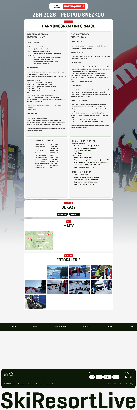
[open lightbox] (39, 240)
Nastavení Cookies (107, 384)
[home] (68, 6)
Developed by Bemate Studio (44, 384)
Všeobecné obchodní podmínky (123, 384)
